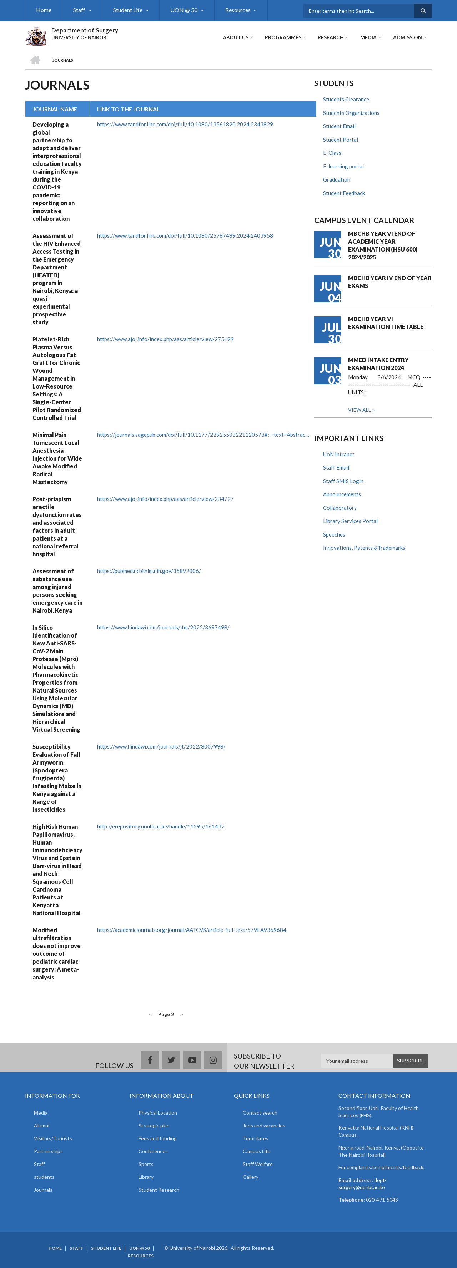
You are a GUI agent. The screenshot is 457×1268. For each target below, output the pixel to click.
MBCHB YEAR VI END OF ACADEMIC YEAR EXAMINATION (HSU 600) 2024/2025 (382, 245)
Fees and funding (158, 1138)
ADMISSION (407, 37)
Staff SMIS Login (343, 481)
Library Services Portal (350, 521)
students (44, 1177)
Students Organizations (351, 113)
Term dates (255, 1138)
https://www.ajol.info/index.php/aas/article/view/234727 (165, 499)
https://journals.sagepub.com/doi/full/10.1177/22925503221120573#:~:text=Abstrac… (203, 434)
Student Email (339, 126)
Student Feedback (344, 193)
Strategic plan (154, 1125)
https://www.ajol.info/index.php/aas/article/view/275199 (165, 339)
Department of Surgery (84, 30)
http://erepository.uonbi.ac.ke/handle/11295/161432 (161, 826)
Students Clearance (346, 99)
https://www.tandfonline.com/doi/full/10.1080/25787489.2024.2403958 (185, 235)
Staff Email (336, 467)
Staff (79, 9)
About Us (235, 37)
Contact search (260, 1113)
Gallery (250, 1177)
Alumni (41, 1125)
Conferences (153, 1151)
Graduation (336, 179)
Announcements (342, 494)
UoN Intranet (339, 454)
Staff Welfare (258, 1164)
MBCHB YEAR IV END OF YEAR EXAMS (390, 281)
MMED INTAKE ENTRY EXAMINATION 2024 (378, 363)
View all (359, 410)
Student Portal (340, 139)
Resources (238, 9)
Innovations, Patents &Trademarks (364, 547)
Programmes (283, 37)
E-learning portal (343, 166)
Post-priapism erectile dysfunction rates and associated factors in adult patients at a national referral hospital (57, 526)
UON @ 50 (183, 9)
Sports (146, 1164)
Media (368, 37)
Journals (43, 1190)
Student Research (159, 1190)
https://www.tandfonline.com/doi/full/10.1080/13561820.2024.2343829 (185, 124)
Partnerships (48, 1151)
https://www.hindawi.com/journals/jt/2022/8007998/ (161, 746)
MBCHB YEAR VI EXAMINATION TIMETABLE (385, 322)
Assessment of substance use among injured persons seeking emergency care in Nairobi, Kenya (57, 591)
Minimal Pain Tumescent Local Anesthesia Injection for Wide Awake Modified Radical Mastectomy (57, 458)
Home (43, 9)
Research (331, 37)
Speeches (334, 534)
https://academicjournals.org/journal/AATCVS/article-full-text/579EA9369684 (191, 930)
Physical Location (158, 1113)
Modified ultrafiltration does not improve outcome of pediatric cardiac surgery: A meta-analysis (56, 953)
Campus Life (256, 1151)
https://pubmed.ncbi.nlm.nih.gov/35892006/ (149, 571)
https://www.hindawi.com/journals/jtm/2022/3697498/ (163, 627)
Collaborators (340, 507)
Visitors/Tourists (53, 1138)
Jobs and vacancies (264, 1125)
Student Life (127, 9)
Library (146, 1177)
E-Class (332, 152)
